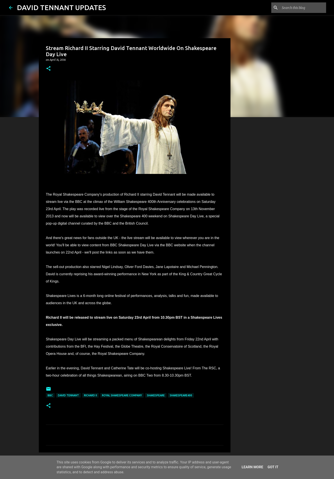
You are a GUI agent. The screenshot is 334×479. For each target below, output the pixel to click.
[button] (48, 69)
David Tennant (68, 395)
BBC (50, 395)
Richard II (90, 395)
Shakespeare (156, 395)
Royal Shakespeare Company (122, 395)
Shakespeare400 (181, 395)
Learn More (252, 467)
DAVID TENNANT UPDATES (61, 7)
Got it (273, 467)
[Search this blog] (303, 7)
